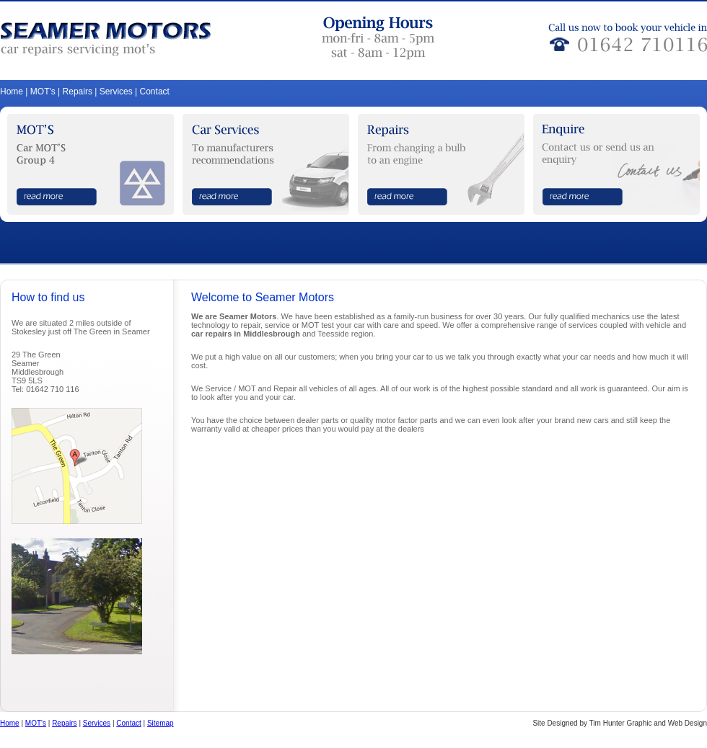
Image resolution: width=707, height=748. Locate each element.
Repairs (77, 91)
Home (11, 91)
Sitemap (160, 723)
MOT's (43, 91)
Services (116, 91)
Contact (155, 91)
